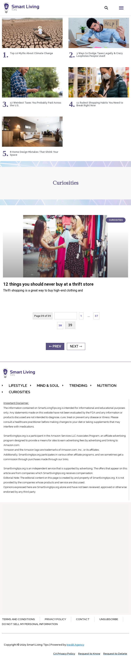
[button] (106, 8)
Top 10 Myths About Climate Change (31, 53)
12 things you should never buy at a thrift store (48, 284)
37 (96, 315)
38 (60, 325)
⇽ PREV (55, 346)
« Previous (66, 316)
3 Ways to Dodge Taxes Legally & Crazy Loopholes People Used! (99, 54)
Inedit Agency (75, 644)
